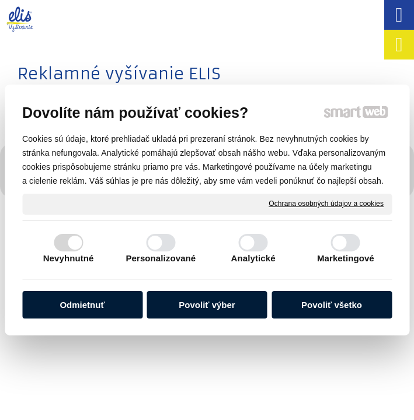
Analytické (253, 258)
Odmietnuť (82, 305)
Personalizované (161, 258)
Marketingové (345, 258)
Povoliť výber (207, 305)
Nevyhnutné (68, 258)
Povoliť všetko (331, 305)
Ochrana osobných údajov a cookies (326, 204)
